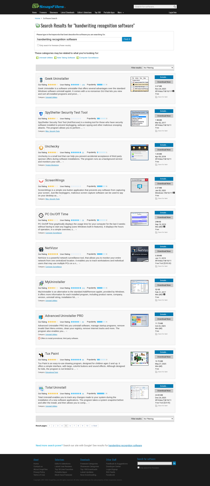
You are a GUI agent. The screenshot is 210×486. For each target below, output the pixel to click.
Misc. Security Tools (53, 131)
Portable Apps (61, 472)
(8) (83, 360)
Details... (164, 77)
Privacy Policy (39, 472)
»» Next (94, 426)
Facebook (110, 475)
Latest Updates (86, 472)
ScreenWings (54, 180)
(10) (83, 85)
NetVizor (51, 248)
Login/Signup (112, 469)
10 (87, 426)
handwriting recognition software (125, 445)
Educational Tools (52, 372)
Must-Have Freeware (63, 475)
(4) (83, 394)
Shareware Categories (89, 466)
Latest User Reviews (63, 466)
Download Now (164, 82)
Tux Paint (52, 353)
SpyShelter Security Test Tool (66, 112)
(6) (83, 322)
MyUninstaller (55, 282)
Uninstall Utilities (46, 58)
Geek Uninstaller (57, 78)
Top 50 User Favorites (64, 469)
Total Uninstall (55, 387)
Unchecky (52, 146)
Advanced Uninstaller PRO (64, 316)
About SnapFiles (41, 469)
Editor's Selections (62, 464)
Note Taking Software (66, 58)
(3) (83, 220)
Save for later (163, 97)
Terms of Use (39, 475)
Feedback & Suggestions (117, 464)
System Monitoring (52, 165)
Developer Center (113, 466)
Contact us (38, 466)
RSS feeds (110, 472)
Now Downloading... (88, 475)
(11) (83, 288)
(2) (83, 152)
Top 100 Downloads (88, 469)
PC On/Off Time (56, 214)
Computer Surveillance (89, 58)
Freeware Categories (89, 464)
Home (37, 18)
